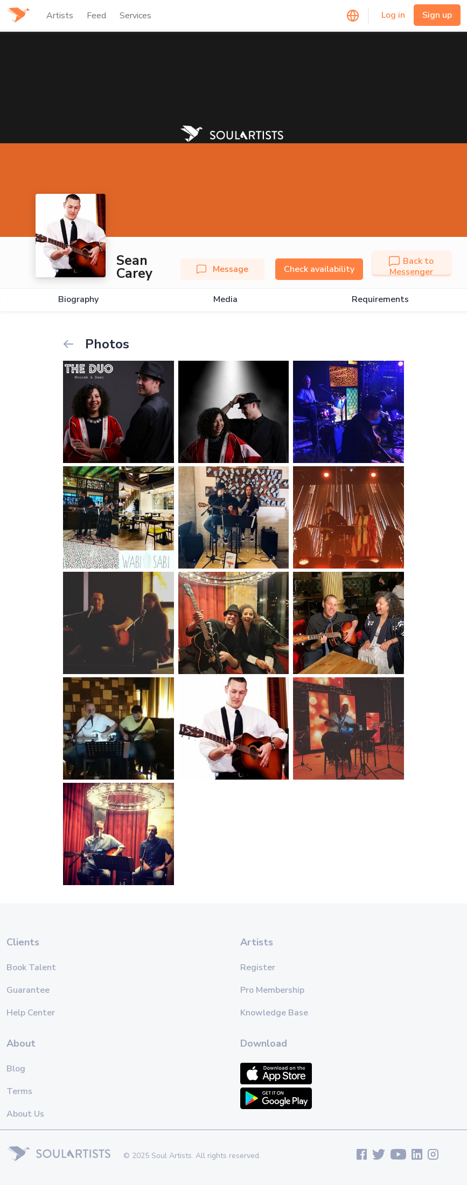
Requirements (380, 299)
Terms (19, 1091)
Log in (393, 15)
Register (257, 967)
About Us (25, 1114)
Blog (15, 1068)
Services (135, 16)
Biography (78, 299)
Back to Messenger (411, 266)
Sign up (437, 15)
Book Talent (31, 967)
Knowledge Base (274, 1012)
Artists (59, 16)
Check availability (319, 269)
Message (222, 269)
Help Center (30, 1012)
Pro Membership (272, 990)
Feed (96, 16)
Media (225, 299)
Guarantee (28, 990)
